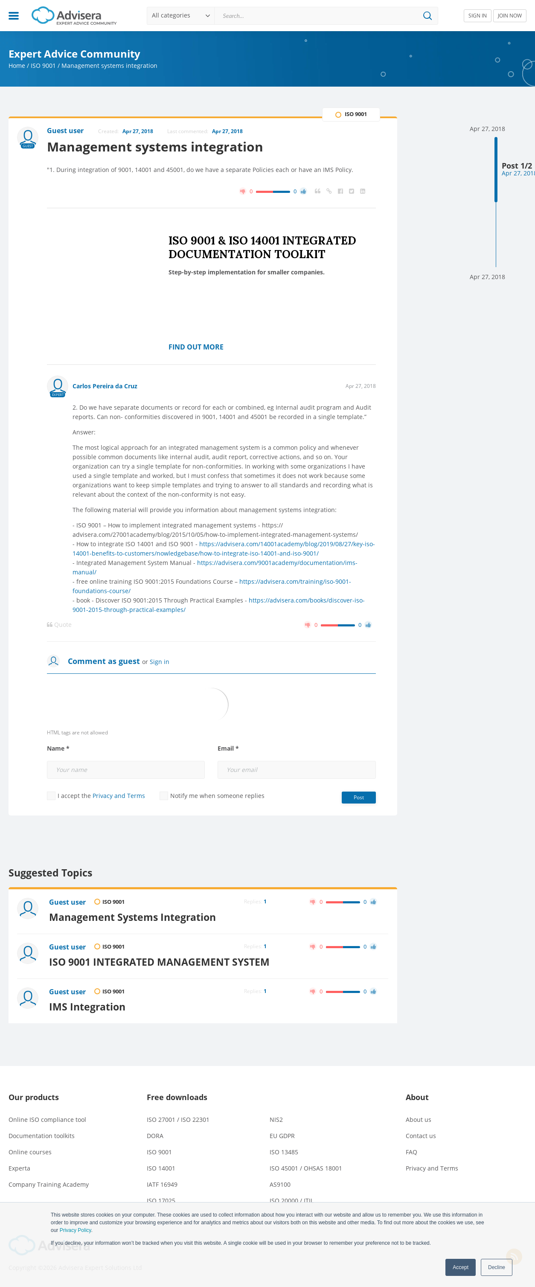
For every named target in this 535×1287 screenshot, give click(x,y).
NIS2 (276, 1119)
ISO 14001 (161, 1168)
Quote (59, 625)
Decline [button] (496, 1267)
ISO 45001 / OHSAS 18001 (306, 1168)
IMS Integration (87, 1006)
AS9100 (280, 1184)
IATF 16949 (162, 1184)
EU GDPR (282, 1136)
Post (359, 797)
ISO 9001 (43, 65)
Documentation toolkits (42, 1136)
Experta (19, 1168)
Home (17, 65)
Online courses (30, 1152)
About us (418, 1119)
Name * (58, 748)
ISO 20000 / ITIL (292, 1201)
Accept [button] (460, 1267)
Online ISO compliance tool (47, 1119)
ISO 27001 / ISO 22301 (178, 1119)
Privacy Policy (75, 1230)
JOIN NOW (510, 15)
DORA (155, 1136)
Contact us (421, 1136)
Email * (228, 748)
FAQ (411, 1152)
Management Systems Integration (132, 917)
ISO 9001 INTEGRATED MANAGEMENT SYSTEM (159, 962)
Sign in (159, 662)
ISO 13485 (284, 1152)
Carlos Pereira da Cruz (105, 386)
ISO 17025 (161, 1201)
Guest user (67, 902)
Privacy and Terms (119, 796)
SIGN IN (477, 15)
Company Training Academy (49, 1184)
